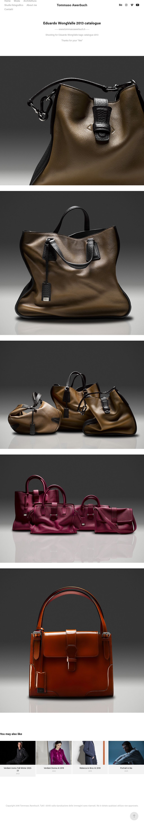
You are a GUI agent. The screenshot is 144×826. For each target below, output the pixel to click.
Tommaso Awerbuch (72, 5)
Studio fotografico (13, 4)
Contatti (8, 9)
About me (32, 4)
